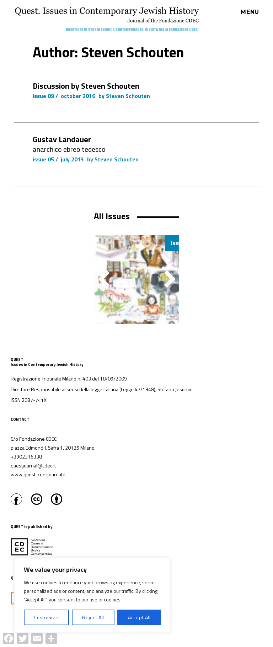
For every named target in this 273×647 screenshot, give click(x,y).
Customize (46, 617)
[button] (170, 279)
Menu (250, 12)
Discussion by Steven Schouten (86, 86)
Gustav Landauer (62, 139)
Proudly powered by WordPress (132, 643)
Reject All (93, 617)
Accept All (139, 617)
